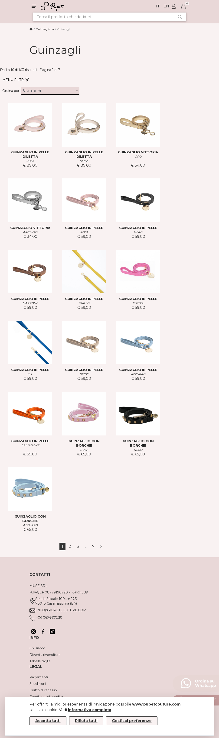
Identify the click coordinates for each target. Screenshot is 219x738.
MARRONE (30, 303)
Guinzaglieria (45, 29)
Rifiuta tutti (86, 721)
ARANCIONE (30, 445)
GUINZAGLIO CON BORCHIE (84, 443)
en (166, 6)
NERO (138, 232)
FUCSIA (138, 303)
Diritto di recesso (43, 690)
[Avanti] (101, 546)
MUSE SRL (38, 586)
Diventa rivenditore (45, 655)
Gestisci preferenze (132, 721)
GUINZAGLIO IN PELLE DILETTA (30, 154)
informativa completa (89, 710)
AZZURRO (138, 374)
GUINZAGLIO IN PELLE (84, 228)
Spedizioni (37, 684)
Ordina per (10, 91)
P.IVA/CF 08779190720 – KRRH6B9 (58, 592)
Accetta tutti (48, 721)
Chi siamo (37, 648)
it (158, 6)
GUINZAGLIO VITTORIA (138, 152)
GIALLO (84, 303)
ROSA (30, 161)
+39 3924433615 (49, 618)
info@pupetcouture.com (61, 610)
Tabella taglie (40, 661)
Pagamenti (38, 677)
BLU (30, 374)
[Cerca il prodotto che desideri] (103, 17)
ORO (138, 156)
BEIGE (84, 161)
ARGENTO (30, 232)
